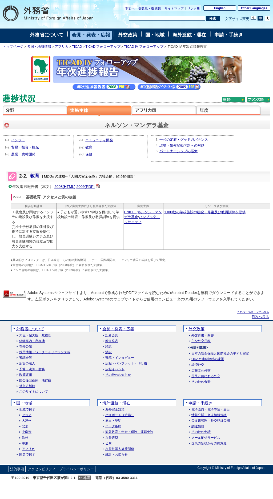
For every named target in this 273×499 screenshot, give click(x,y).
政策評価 (25, 375)
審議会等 (25, 358)
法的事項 (17, 469)
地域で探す (27, 409)
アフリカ (62, 47)
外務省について (46, 35)
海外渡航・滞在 (189, 35)
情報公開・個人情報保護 (209, 415)
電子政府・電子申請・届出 (210, 409)
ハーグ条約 (113, 426)
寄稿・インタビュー (119, 358)
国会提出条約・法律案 (35, 380)
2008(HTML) (64, 186)
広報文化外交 (201, 370)
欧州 (25, 438)
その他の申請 (201, 432)
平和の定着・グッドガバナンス (183, 140)
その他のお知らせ (118, 375)
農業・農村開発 (23, 154)
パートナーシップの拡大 (178, 151)
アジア (26, 415)
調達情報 (197, 426)
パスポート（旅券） (119, 415)
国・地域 (154, 35)
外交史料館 (27, 386)
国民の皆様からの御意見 (209, 443)
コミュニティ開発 (99, 140)
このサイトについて (33, 391)
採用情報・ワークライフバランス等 (44, 352)
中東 (25, 443)
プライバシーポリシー (76, 469)
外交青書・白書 (202, 335)
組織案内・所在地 (32, 341)
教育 (88, 147)
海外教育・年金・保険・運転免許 (129, 432)
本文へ (130, 8)
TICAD (77, 47)
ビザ (108, 443)
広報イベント (115, 369)
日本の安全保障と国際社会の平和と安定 (220, 353)
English (220, 8)
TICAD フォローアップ (103, 47)
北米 (25, 426)
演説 (108, 352)
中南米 (26, 432)
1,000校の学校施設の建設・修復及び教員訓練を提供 (205, 212)
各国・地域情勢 (39, 47)
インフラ (18, 140)
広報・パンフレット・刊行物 (126, 363)
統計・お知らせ (116, 454)
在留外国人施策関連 (119, 449)
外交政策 (127, 35)
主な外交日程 (201, 341)
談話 (108, 346)
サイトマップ (174, 8)
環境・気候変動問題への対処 (181, 145)
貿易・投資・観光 (25, 147)
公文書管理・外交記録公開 (210, 420)
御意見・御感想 (149, 8)
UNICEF (130, 212)
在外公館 (25, 346)
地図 (86, 478)
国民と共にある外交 (205, 376)
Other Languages (254, 8)
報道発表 (111, 341)
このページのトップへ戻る (253, 312)
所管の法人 (27, 363)
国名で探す (27, 454)
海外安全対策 (115, 409)
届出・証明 (113, 420)
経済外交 (197, 365)
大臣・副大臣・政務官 (35, 335)
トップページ (13, 47)
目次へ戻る (260, 317)
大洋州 (26, 420)
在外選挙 (111, 438)
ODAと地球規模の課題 (207, 359)
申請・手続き (228, 35)
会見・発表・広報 (91, 35)
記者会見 (111, 335)
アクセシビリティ (41, 469)
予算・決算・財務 (32, 369)
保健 (88, 154)
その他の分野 (201, 382)
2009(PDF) (85, 186)
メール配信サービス (205, 438)
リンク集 (193, 8)
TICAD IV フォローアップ (143, 47)
